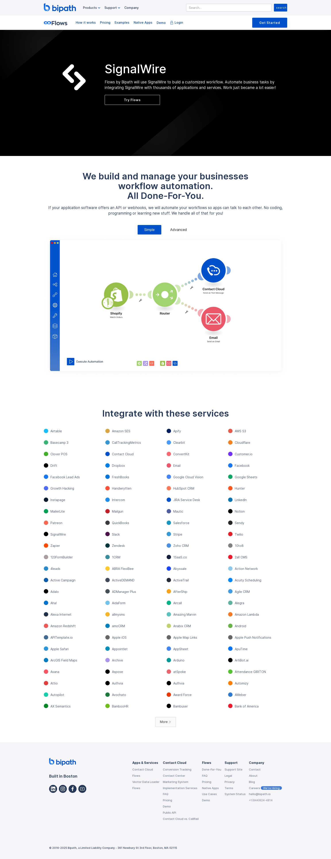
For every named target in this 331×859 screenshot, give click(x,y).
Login (179, 22)
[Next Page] (165, 722)
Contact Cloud (142, 769)
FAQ (165, 794)
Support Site (233, 769)
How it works (86, 22)
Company (131, 8)
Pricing (105, 22)
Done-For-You (211, 769)
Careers (265, 788)
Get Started (269, 23)
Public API (169, 812)
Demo (161, 23)
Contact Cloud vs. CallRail (181, 819)
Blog (252, 782)
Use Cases (209, 794)
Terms (229, 788)
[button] (92, 8)
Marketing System (175, 782)
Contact (255, 769)
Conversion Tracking (177, 769)
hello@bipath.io (260, 794)
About (253, 775)
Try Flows (132, 100)
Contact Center (174, 775)
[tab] (149, 229)
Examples (122, 22)
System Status (235, 794)
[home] (60, 7)
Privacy (230, 782)
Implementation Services (180, 788)
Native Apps (143, 22)
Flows (136, 775)
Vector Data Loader (146, 782)
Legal (228, 775)
